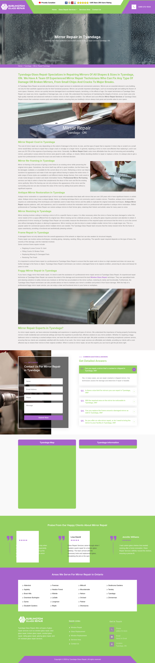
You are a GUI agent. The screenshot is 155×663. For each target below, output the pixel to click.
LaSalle (54, 597)
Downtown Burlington (31, 597)
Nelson (82, 593)
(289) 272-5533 (144, 7)
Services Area (84, 10)
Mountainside (85, 589)
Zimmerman (112, 597)
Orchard (83, 597)
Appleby (27, 589)
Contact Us (96, 10)
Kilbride (54, 593)
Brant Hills (27, 593)
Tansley (111, 589)
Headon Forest (57, 589)
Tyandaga (27, 66)
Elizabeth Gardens (30, 606)
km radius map (47, 475)
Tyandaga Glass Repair (78, 659)
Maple (54, 606)
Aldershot (27, 585)
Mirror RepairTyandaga (41, 66)
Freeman (55, 585)
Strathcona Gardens (115, 585)
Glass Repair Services (67, 10)
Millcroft (83, 585)
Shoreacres (84, 606)
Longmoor (55, 602)
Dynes (26, 602)
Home (54, 10)
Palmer (82, 602)
